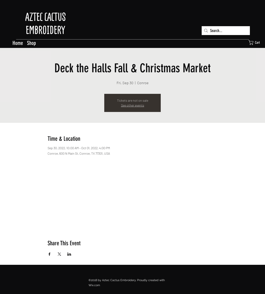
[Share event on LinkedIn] (69, 254)
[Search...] (225, 30)
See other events (132, 105)
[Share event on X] (59, 254)
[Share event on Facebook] (49, 254)
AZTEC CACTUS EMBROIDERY (45, 23)
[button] (256, 42)
